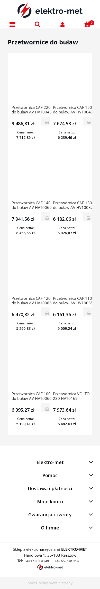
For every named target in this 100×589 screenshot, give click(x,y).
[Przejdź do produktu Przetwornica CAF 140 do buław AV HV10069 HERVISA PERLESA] (32, 176)
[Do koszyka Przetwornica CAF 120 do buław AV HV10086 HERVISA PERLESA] (45, 311)
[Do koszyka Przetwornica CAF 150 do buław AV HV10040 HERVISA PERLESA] (87, 121)
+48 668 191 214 (67, 561)
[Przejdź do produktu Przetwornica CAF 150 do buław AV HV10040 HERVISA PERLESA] (73, 81)
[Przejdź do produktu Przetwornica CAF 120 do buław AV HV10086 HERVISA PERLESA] (32, 272)
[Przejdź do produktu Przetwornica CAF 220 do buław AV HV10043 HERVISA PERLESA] (32, 81)
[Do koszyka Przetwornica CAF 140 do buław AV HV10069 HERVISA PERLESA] (45, 216)
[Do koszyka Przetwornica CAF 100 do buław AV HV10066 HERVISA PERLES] (45, 407)
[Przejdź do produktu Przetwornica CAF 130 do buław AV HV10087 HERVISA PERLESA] (73, 176)
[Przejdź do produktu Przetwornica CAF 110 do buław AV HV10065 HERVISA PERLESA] (73, 272)
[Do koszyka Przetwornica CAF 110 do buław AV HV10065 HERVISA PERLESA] (87, 311)
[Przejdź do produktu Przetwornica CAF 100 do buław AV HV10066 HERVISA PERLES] (32, 367)
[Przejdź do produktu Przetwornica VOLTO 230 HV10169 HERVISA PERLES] (73, 367)
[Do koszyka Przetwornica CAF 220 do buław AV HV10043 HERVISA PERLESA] (45, 121)
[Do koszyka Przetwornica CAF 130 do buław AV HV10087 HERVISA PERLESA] (87, 216)
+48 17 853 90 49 (36, 561)
